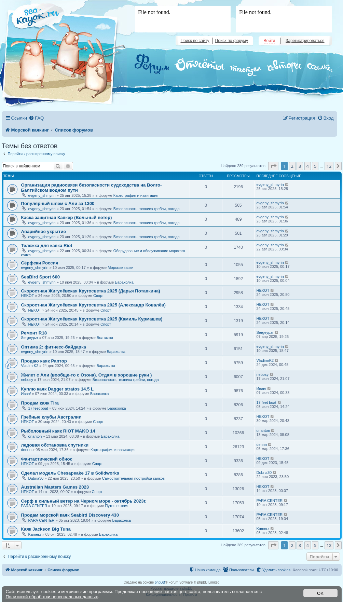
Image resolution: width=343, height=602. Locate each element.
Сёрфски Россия (39, 262)
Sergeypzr (29, 338)
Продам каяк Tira (40, 403)
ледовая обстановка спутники (55, 445)
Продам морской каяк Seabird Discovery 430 (70, 515)
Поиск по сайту (195, 40)
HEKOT (27, 295)
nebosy (27, 380)
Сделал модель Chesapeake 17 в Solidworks (70, 473)
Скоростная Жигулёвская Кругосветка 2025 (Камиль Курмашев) (92, 318)
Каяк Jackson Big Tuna (46, 529)
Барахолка (124, 282)
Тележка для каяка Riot (46, 245)
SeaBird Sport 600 (40, 276)
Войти (269, 40)
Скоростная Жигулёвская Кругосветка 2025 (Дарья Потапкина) (90, 290)
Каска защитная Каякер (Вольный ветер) (66, 217)
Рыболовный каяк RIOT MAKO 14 (58, 431)
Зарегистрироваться (305, 40)
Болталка (105, 338)
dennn (26, 450)
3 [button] (300, 166)
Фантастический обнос (46, 459)
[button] (273, 166)
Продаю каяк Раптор (44, 361)
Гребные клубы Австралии (51, 417)
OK (320, 593)
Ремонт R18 (34, 333)
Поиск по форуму (231, 40)
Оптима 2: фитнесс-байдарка (53, 347)
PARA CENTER (34, 506)
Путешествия (116, 506)
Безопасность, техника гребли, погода (146, 209)
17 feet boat (38, 408)
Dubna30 (36, 478)
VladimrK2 (30, 366)
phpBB (160, 582)
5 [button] (315, 166)
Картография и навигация (136, 195)
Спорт (98, 295)
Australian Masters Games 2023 (55, 487)
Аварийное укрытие (43, 231)
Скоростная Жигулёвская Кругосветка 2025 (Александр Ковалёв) (93, 304)
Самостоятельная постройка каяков (133, 478)
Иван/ (26, 394)
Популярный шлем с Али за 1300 (58, 203)
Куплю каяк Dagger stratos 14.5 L (57, 389)
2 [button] (292, 166)
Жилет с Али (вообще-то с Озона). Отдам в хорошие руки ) (86, 375)
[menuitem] (36, 118)
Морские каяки (120, 267)
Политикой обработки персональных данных (52, 596)
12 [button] (329, 166)
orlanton (35, 436)
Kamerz (34, 534)
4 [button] (307, 166)
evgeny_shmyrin (42, 195)
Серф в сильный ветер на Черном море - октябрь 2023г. (84, 501)
